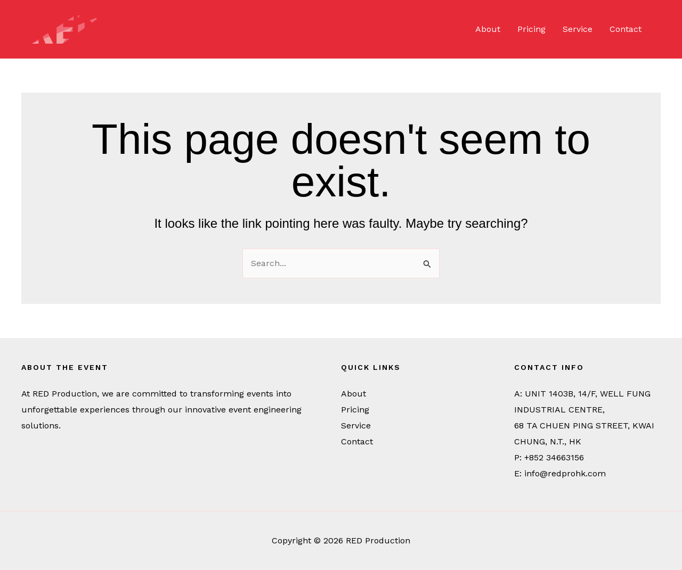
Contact (626, 29)
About (487, 29)
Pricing (531, 29)
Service (577, 29)
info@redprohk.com (565, 473)
